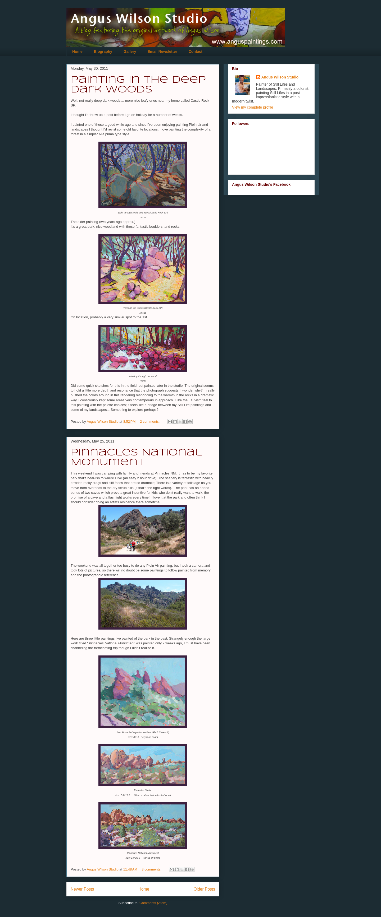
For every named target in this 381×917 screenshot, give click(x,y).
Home (77, 51)
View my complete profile (252, 107)
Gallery (130, 51)
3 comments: (152, 869)
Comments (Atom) (153, 903)
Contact (195, 51)
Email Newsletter (162, 51)
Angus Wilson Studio (280, 77)
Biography (103, 51)
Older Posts (204, 889)
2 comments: (150, 421)
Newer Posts (82, 889)
